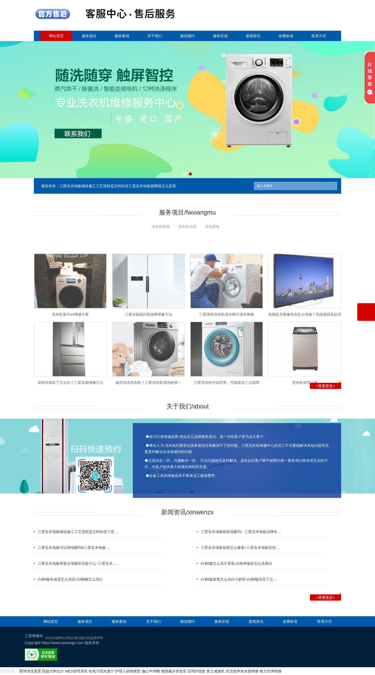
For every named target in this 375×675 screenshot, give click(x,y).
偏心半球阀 (151, 671)
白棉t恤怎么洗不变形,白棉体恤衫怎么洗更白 (236, 572)
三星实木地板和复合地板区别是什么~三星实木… (77, 572)
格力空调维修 (271, 671)
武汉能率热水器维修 (242, 671)
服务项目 (89, 36)
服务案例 (122, 36)
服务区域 (220, 36)
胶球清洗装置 (30, 671)
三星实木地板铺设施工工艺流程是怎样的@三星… (78, 541)
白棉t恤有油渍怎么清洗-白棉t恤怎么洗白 (70, 588)
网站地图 (351, 658)
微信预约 (187, 36)
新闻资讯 (253, 36)
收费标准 (286, 36)
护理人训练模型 (128, 671)
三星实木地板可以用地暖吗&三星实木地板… (73, 557)
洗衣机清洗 (187, 226)
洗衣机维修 (161, 226)
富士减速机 (216, 671)
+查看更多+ (328, 385)
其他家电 (212, 226)
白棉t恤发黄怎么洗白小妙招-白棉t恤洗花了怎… (239, 588)
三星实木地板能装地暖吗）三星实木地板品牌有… (241, 541)
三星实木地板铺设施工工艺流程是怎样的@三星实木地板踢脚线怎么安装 (117, 186)
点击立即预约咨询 (304, 18)
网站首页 (56, 36)
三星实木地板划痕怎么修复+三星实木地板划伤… (240, 557)
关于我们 (154, 36)
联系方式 (318, 36)
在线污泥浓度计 (101, 671)
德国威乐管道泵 (173, 671)
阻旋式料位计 (53, 671)
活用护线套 (196, 671)
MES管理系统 (76, 671)
